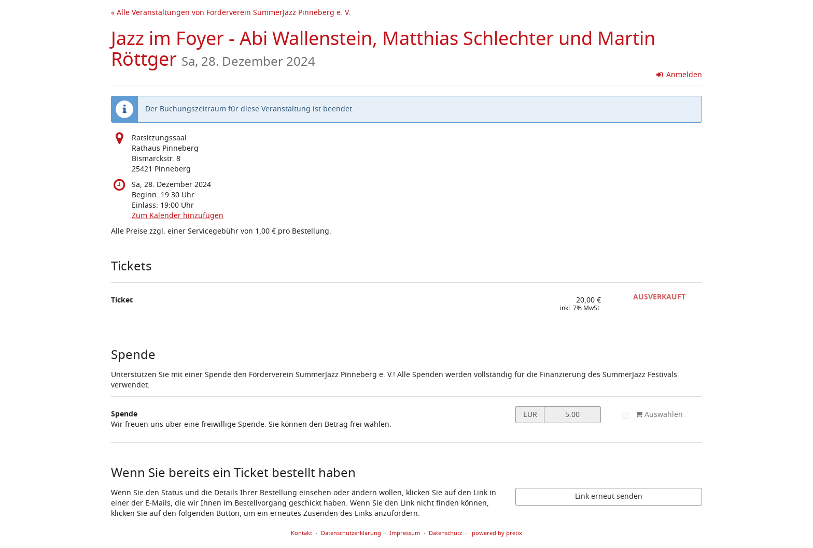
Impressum (404, 533)
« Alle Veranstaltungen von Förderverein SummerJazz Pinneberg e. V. (231, 12)
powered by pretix (497, 533)
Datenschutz (445, 533)
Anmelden (679, 74)
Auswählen (652, 414)
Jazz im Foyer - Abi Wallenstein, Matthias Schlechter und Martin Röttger (383, 49)
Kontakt (301, 533)
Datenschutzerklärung (351, 533)
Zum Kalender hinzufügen (177, 215)
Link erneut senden (608, 496)
